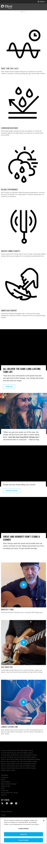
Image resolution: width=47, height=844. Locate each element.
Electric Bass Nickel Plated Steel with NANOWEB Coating (20, 759)
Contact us (4, 777)
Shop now (9, 386)
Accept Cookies (23, 840)
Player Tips (5, 790)
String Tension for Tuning (9, 792)
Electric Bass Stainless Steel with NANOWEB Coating (19, 761)
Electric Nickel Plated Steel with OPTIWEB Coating (18, 766)
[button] (41, 1)
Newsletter (4, 775)
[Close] (43, 820)
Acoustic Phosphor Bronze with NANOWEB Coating (18, 757)
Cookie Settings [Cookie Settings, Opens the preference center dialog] (23, 828)
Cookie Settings (6, 811)
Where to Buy (5, 786)
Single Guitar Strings (8, 770)
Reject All (23, 834)
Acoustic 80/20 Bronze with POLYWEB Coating (17, 753)
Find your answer (12, 490)
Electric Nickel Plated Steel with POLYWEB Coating (18, 768)
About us (4, 795)
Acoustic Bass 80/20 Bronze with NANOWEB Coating (19, 755)
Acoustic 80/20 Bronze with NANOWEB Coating (17, 750)
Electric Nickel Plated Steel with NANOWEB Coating (18, 764)
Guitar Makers (5, 782)
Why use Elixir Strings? (9, 784)
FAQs (3, 788)
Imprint (3, 815)
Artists (3, 779)
